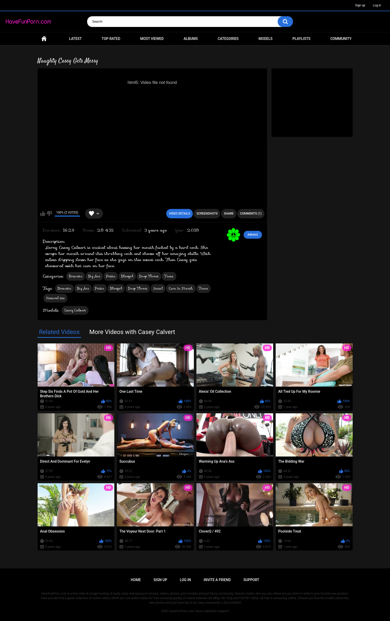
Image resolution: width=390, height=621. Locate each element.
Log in (377, 5)
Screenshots (206, 213)
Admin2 (252, 234)
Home (44, 38)
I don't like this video (49, 213)
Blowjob (127, 276)
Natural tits (55, 298)
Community (340, 39)
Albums (191, 39)
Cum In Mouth (181, 288)
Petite (110, 276)
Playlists (301, 39)
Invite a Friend (217, 580)
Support (251, 580)
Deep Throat (149, 276)
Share (228, 213)
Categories (228, 39)
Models (266, 39)
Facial (158, 288)
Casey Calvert (75, 310)
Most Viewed (152, 39)
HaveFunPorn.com (181, 611)
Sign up (360, 5)
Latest (75, 39)
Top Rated (111, 39)
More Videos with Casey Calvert (132, 332)
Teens (169, 276)
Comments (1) (251, 213)
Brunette (75, 276)
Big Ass (94, 276)
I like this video (42, 213)
